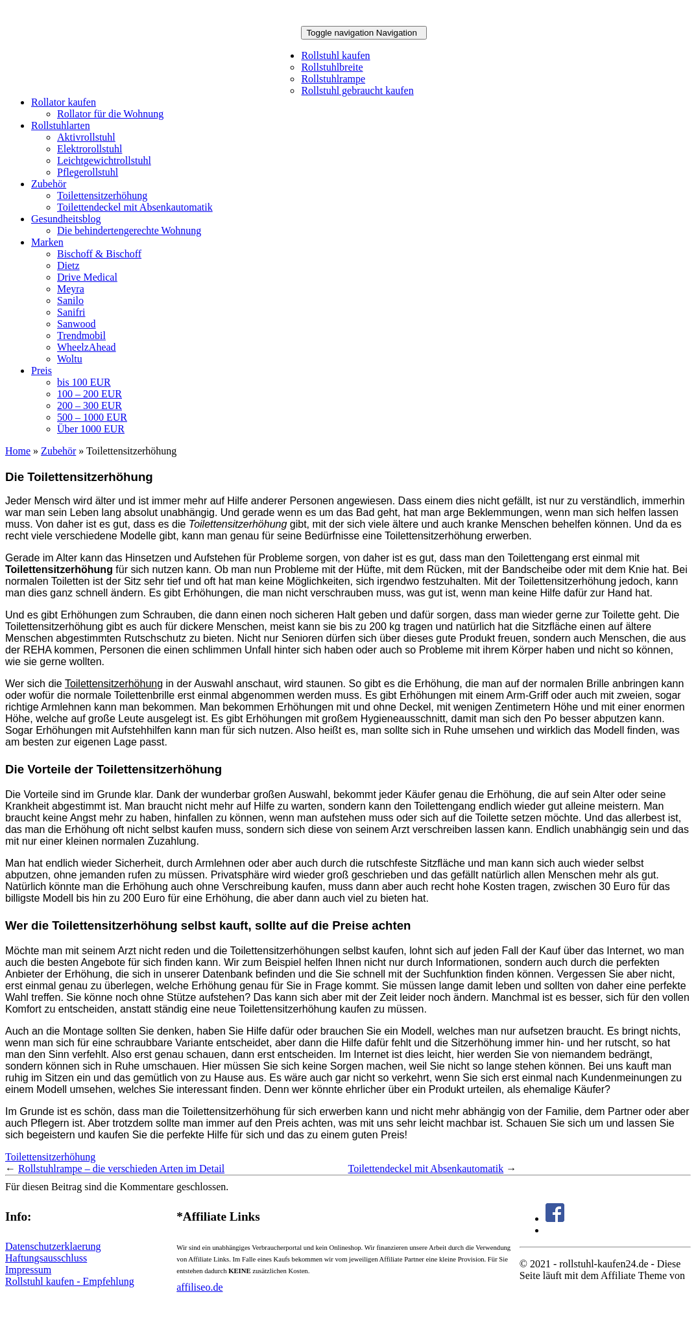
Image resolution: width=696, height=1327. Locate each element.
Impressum (28, 1269)
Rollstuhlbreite (332, 67)
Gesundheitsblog (66, 218)
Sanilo (70, 300)
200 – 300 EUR (89, 405)
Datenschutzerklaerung (53, 1246)
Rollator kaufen (63, 102)
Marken (47, 242)
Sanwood (76, 323)
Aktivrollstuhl (86, 137)
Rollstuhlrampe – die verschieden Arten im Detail (121, 1168)
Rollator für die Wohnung (110, 113)
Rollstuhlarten (60, 125)
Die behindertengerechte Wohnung (129, 230)
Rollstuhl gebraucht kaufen (357, 90)
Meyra (70, 288)
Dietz (68, 265)
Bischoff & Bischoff (99, 253)
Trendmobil (81, 335)
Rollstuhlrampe (333, 78)
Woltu (69, 358)
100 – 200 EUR (89, 393)
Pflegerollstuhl (87, 172)
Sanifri (71, 312)
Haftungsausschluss (46, 1257)
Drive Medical (87, 277)
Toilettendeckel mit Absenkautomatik (135, 207)
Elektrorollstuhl (89, 148)
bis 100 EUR (84, 382)
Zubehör (48, 183)
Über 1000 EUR (91, 428)
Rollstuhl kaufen (335, 55)
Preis (41, 370)
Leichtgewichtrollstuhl (104, 160)
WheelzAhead (86, 347)
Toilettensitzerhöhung (102, 195)
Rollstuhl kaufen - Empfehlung (69, 1281)
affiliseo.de (199, 1287)
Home (17, 450)
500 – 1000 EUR (92, 417)
